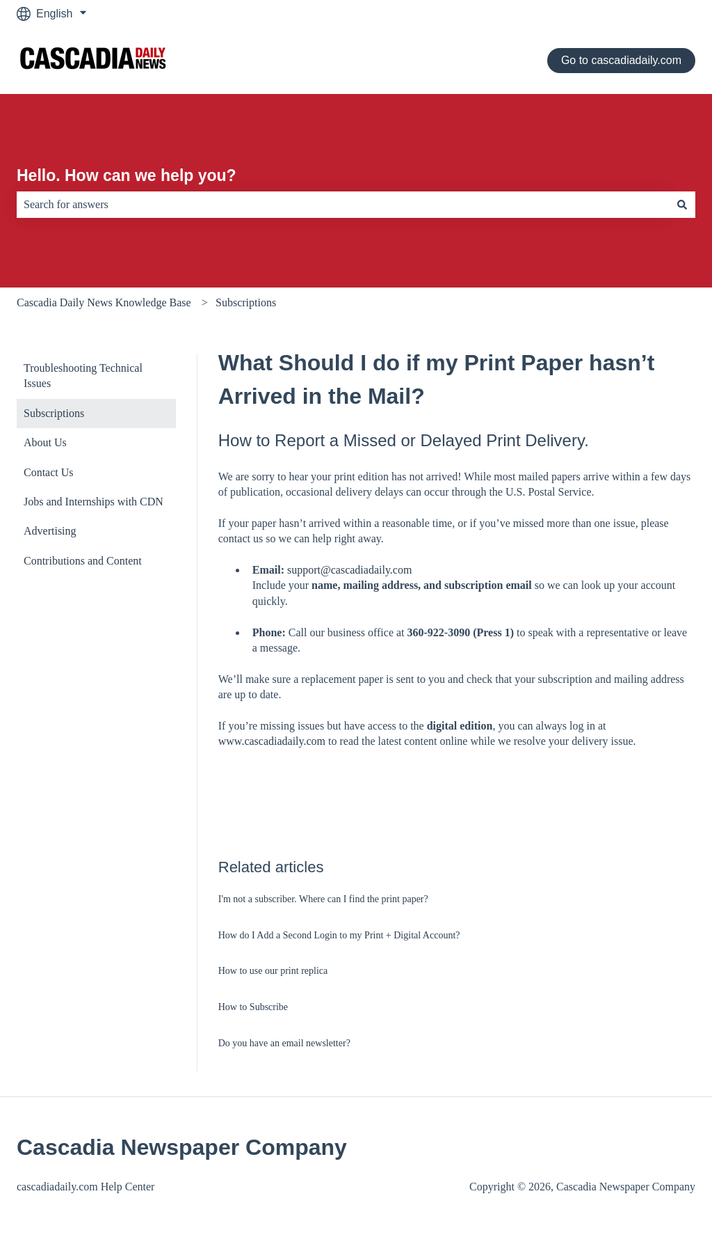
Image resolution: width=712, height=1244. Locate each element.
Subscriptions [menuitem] (54, 413)
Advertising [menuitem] (50, 531)
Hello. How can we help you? (126, 175)
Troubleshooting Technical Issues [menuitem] (83, 375)
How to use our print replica (272, 971)
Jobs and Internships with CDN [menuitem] (93, 501)
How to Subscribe (253, 1007)
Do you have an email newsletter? (284, 1043)
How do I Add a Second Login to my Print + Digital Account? (339, 935)
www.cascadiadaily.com (271, 741)
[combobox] (343, 204)
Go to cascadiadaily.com (621, 60)
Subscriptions (246, 302)
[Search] (682, 204)
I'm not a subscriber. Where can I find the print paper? (323, 899)
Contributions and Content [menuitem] (83, 561)
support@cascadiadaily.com (349, 570)
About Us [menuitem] (45, 442)
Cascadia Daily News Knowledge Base (104, 302)
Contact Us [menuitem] (49, 472)
